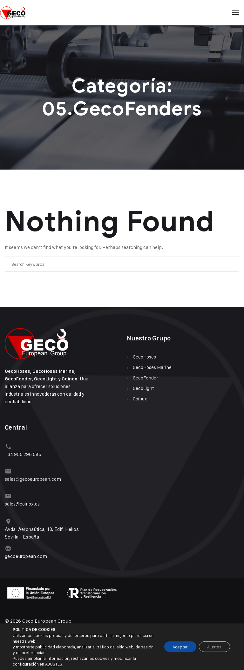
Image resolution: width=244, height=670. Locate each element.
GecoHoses (144, 357)
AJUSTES (53, 664)
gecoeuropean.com (26, 553)
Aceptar (176, 646)
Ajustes (213, 646)
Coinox (140, 399)
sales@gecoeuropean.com (33, 478)
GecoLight (143, 388)
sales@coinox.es (22, 502)
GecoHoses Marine (152, 367)
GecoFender (145, 378)
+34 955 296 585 (23, 454)
